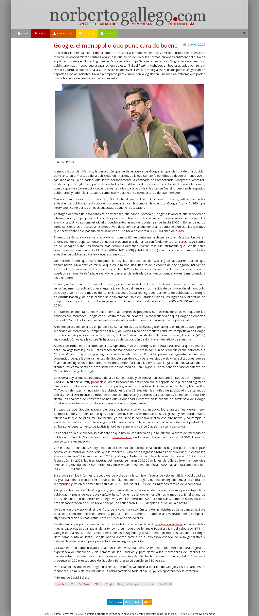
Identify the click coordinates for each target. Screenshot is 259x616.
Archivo (108, 33)
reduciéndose (122, 437)
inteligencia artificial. (169, 524)
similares (180, 241)
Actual (40, 33)
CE (72, 584)
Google (109, 584)
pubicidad (149, 584)
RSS (147, 602)
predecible (98, 382)
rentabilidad (62, 484)
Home (22, 33)
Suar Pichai (165, 584)
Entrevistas (63, 33)
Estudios (86, 33)
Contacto (115, 602)
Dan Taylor (84, 584)
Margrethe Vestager (128, 584)
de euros (177, 231)
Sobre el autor (52, 614)
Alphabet (60, 584)
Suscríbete (132, 602)
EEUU (98, 584)
